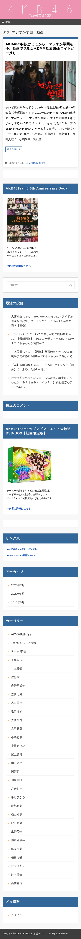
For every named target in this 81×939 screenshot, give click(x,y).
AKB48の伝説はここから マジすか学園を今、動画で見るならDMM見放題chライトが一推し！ (40, 48)
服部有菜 (16, 805)
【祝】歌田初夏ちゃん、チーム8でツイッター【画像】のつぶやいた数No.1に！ (42, 367)
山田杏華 (16, 763)
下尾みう (16, 660)
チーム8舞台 (19, 651)
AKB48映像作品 (37, 163)
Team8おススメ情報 (23, 642)
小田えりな (18, 745)
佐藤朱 (15, 677)
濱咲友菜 (16, 848)
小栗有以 (16, 737)
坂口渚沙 (16, 711)
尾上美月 (16, 754)
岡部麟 (15, 771)
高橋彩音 (16, 883)
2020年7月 (17, 585)
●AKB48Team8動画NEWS (21, 555)
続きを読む (12, 149)
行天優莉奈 (18, 865)
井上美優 (16, 668)
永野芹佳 (16, 831)
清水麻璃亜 (18, 840)
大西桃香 (16, 720)
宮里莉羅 (16, 728)
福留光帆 (16, 857)
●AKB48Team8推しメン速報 (22, 549)
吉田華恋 (16, 702)
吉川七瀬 (16, 694)
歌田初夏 (16, 823)
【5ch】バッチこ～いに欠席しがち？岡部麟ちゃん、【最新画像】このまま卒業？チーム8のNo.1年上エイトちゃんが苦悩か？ (42, 338)
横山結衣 (16, 814)
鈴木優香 (16, 874)
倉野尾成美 (18, 685)
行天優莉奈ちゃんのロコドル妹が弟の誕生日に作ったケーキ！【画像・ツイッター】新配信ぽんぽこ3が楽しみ (41, 382)
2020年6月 (17, 593)
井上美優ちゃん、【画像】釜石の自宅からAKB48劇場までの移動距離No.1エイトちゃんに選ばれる (42, 354)
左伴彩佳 (16, 788)
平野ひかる (18, 797)
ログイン (16, 915)
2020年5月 (17, 602)
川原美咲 (16, 780)
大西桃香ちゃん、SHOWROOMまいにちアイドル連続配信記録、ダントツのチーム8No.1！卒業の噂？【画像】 (42, 321)
